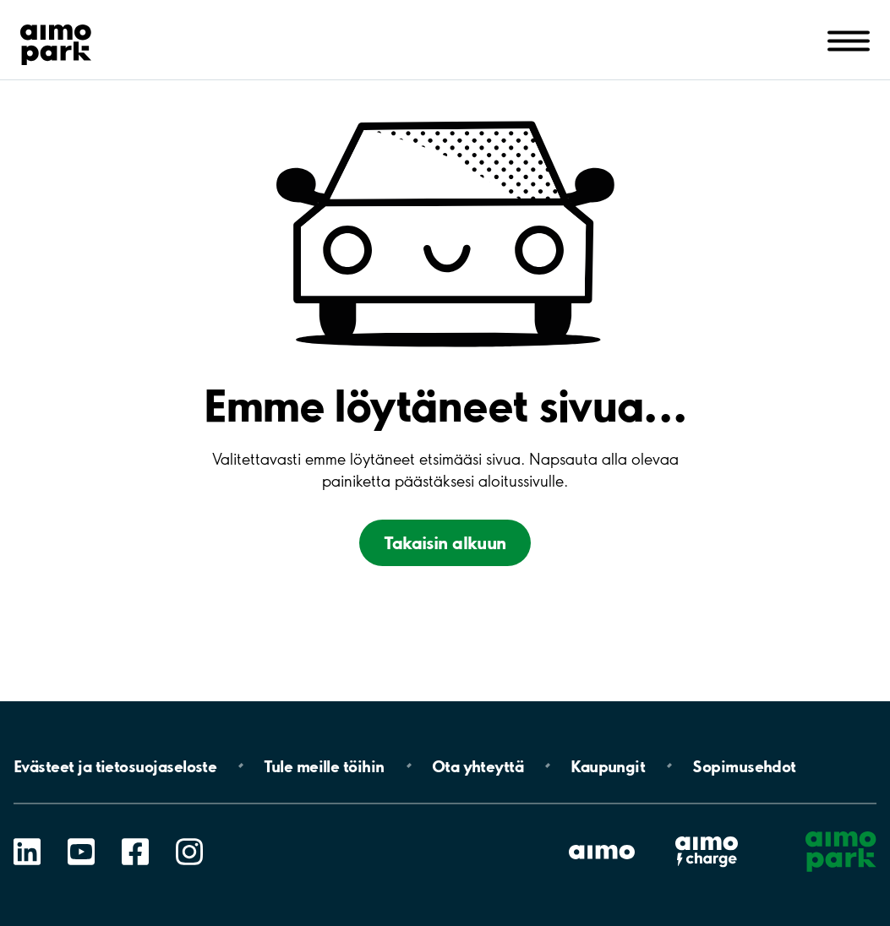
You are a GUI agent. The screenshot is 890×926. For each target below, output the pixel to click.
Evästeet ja (115, 765)
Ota (478, 765)
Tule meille (324, 765)
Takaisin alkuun (444, 542)
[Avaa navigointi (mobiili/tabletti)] (848, 40)
